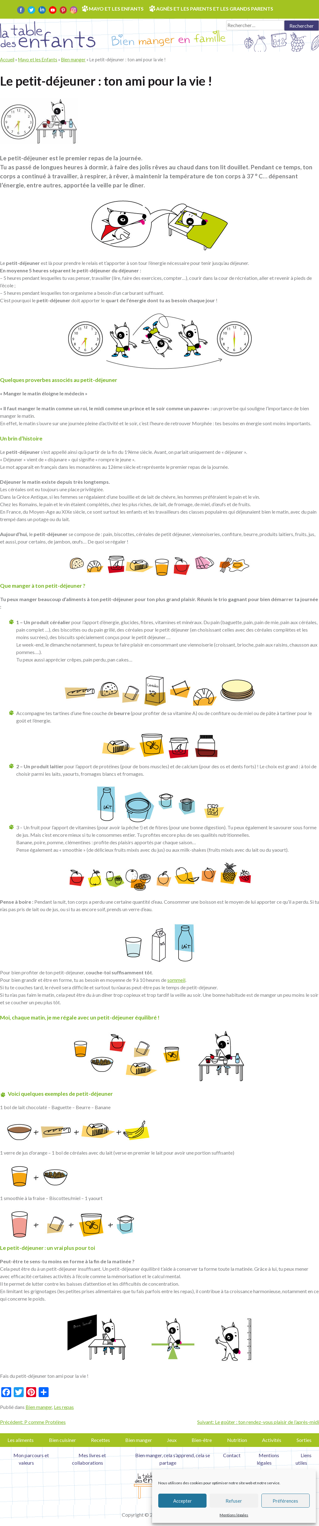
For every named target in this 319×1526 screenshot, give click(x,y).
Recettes (100, 1440)
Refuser (234, 1501)
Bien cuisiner (62, 1440)
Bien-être (202, 1440)
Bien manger (73, 59)
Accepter (182, 1501)
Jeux (172, 1440)
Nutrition (237, 1440)
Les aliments (20, 1440)
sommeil (176, 980)
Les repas (64, 1407)
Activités (271, 1440)
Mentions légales (234, 1515)
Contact (231, 1455)
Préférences (285, 1501)
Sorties (304, 1440)
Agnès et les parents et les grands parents (214, 9)
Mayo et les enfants (116, 9)
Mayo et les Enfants (37, 59)
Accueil (7, 59)
